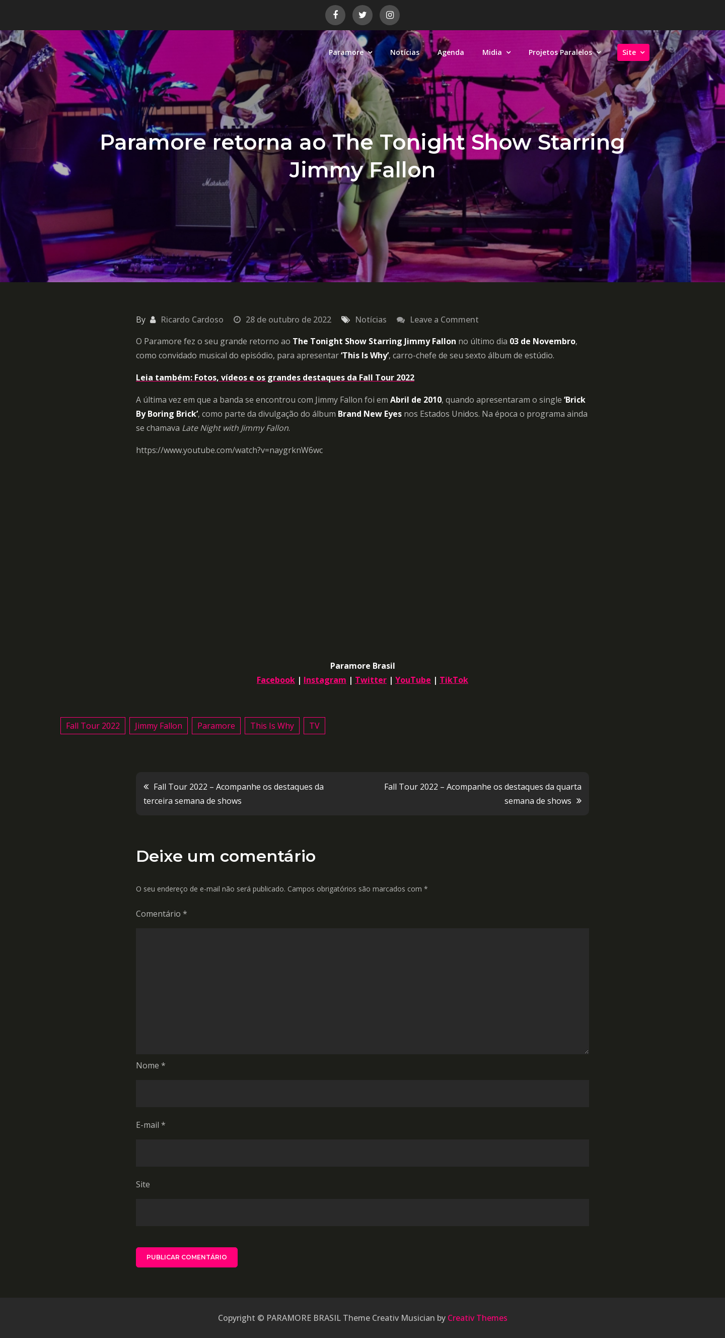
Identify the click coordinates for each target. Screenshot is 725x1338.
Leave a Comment (444, 319)
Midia (492, 52)
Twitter (371, 679)
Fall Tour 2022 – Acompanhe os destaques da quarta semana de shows (483, 793)
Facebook (276, 679)
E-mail (151, 1124)
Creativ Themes (478, 1317)
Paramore (346, 52)
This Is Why (272, 725)
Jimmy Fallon (158, 725)
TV (314, 725)
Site (629, 52)
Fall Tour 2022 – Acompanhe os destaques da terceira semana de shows (233, 793)
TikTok (454, 679)
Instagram (325, 679)
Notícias (404, 52)
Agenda (451, 52)
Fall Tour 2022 (93, 725)
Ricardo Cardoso (192, 319)
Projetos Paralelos (560, 52)
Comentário (161, 913)
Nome (151, 1065)
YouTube (413, 679)
